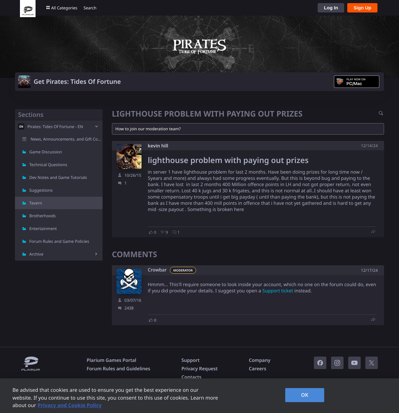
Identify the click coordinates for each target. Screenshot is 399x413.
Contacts (191, 377)
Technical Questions (48, 164)
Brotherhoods (42, 216)
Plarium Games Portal (111, 360)
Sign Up (362, 7)
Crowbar (157, 270)
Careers (257, 369)
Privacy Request (199, 369)
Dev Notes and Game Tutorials (58, 177)
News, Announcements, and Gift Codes (67, 139)
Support (190, 360)
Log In (331, 7)
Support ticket (277, 291)
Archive (36, 254)
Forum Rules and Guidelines (118, 369)
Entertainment (43, 228)
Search (90, 8)
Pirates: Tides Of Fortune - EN (55, 126)
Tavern (35, 203)
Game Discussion (45, 152)
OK (305, 394)
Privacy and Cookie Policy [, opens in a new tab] (70, 405)
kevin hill (158, 146)
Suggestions (41, 190)
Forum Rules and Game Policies (59, 241)
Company (259, 360)
